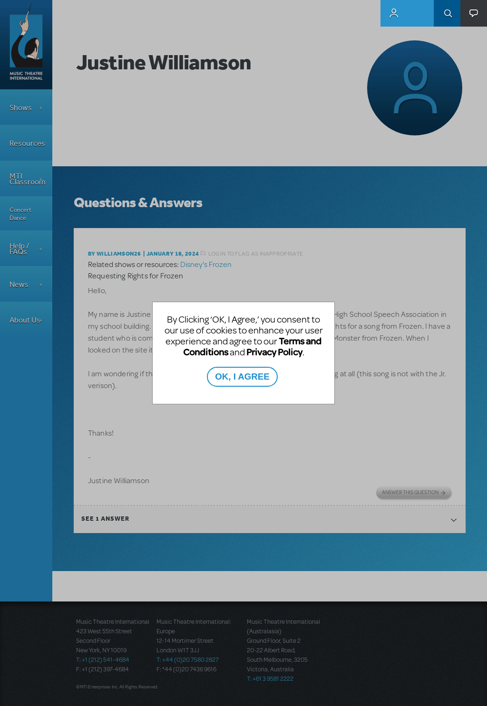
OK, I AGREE (242, 377)
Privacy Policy (274, 352)
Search (447, 13)
